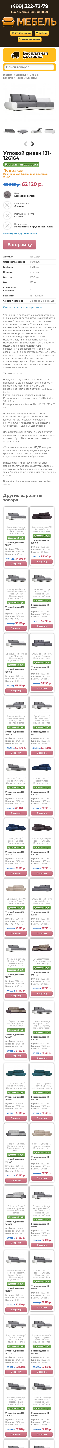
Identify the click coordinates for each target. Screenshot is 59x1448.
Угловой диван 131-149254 (15, 793)
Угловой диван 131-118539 (15, 1352)
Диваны (21, 74)
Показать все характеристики (22, 307)
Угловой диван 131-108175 (15, 733)
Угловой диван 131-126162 (15, 670)
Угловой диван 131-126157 (40, 1158)
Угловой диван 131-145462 (15, 1223)
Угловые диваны (27, 77)
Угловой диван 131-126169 (40, 1414)
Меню (41, 33)
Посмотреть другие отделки (20, 233)
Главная (7, 74)
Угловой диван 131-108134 (40, 793)
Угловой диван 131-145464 (15, 1160)
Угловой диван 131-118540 (40, 1352)
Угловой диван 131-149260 (15, 1098)
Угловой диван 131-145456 (15, 1035)
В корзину (19, 244)
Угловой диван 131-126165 (40, 913)
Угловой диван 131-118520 (15, 1289)
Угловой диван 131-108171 (15, 543)
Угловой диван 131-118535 (40, 733)
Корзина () (21, 33)
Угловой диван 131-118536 (40, 1287)
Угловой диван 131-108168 (40, 541)
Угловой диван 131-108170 (40, 853)
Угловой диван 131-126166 (40, 668)
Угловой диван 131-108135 (15, 853)
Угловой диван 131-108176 (40, 1038)
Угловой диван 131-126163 (15, 1414)
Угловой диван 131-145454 (40, 973)
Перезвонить (29, 39)
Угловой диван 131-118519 (40, 1225)
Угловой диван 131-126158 (15, 913)
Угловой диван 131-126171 (15, 975)
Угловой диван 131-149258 (40, 1098)
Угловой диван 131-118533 (40, 606)
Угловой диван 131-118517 (15, 608)
